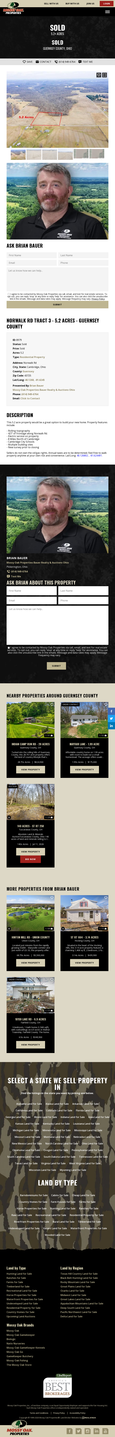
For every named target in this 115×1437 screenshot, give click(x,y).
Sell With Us (51, 3)
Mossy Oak (13, 1330)
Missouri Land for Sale (27, 1136)
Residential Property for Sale (87, 1215)
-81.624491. (96, 455)
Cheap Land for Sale (83, 1195)
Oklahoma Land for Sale (26, 1150)
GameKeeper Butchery (20, 1356)
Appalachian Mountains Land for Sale (81, 1303)
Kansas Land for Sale (27, 1123)
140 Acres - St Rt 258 (30, 826)
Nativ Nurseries (16, 1343)
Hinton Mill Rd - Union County (31, 937)
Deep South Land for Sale (75, 1307)
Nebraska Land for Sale (87, 1136)
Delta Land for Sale (71, 1316)
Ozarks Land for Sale (72, 1290)
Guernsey (28, 371)
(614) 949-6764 (29, 394)
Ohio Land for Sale (92, 1143)
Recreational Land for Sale (51, 1215)
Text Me (14, 576)
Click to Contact (30, 398)
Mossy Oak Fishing (17, 1360)
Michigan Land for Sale (26, 1130)
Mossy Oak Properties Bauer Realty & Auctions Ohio (44, 389)
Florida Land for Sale (87, 1110)
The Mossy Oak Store (19, 1364)
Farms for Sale (87, 1201)
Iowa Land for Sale (98, 1117)
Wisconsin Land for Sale (42, 1169)
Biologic (11, 1339)
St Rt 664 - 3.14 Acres (84, 937)
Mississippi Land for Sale (88, 1130)
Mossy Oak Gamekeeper (21, 1334)
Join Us (90, 3)
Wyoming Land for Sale (73, 1169)
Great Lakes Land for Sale (75, 1299)
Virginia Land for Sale (53, 1163)
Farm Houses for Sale (63, 1201)
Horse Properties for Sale (32, 1208)
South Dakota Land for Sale (59, 1156)
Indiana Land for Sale (73, 1117)
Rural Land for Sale (63, 1221)
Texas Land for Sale (26, 1163)
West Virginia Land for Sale (84, 1163)
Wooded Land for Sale (57, 1234)
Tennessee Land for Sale (93, 1156)
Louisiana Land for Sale (86, 1123)
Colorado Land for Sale (59, 1110)
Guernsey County (54, 48)
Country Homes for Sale (33, 1201)
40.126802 (82, 455)
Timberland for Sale (89, 1221)
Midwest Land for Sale (73, 1294)
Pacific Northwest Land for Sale (78, 1312)
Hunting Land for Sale (62, 1208)
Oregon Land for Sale (55, 1150)
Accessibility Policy (77, 1413)
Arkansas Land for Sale (85, 1103)
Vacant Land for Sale (55, 1228)
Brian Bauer (37, 385)
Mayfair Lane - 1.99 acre (84, 744)
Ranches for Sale (88, 1208)
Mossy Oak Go (15, 1351)
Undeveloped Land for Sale (24, 1228)
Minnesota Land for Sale (57, 1130)
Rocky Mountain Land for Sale (77, 1282)
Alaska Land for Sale (57, 1103)
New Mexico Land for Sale (27, 1143)
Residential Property (32, 357)
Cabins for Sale (59, 1195)
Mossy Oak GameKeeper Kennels (26, 1347)
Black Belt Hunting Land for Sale (79, 1277)
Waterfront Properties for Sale (89, 1228)
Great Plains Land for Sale (75, 1286)
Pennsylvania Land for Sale (87, 1150)
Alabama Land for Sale (29, 1103)
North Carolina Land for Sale (61, 1143)
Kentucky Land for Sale (56, 1123)
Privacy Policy (98, 298)
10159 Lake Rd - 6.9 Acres (30, 1019)
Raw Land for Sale (22, 1215)
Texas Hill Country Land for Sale (79, 1273)
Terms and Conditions (39, 1413)
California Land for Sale (29, 1110)
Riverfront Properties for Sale (31, 1221)
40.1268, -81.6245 (35, 380)
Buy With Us (72, 3)
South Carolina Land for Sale (23, 1156)
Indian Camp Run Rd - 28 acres (31, 744)
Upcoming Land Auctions (21, 1316)
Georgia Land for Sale (18, 1117)
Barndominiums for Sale (34, 1195)
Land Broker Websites (69, 1417)
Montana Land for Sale (57, 1136)
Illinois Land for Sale (45, 1117)
